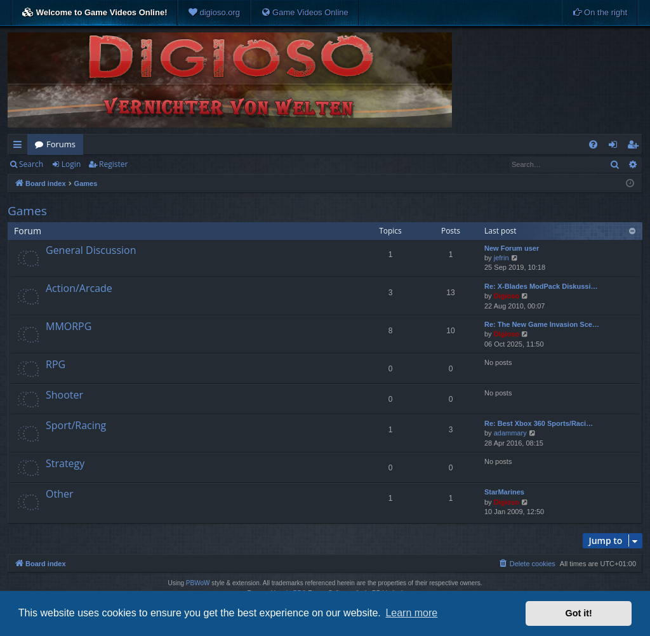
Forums (61, 144)
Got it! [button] (579, 613)
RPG (55, 364)
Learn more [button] (411, 612)
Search (31, 164)
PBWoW (198, 583)
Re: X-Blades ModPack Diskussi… (541, 286)
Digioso (506, 296)
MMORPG (68, 326)
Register (113, 164)
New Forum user (511, 248)
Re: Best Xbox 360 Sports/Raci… (538, 423)
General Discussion (91, 250)
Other (59, 494)
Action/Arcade (79, 288)
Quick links (20, 146)
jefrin (501, 258)
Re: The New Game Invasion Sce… (541, 324)
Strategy (65, 463)
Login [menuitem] (615, 146)
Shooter (64, 395)
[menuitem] (214, 12)
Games (27, 210)
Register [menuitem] (635, 146)
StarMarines (504, 492)
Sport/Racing (76, 425)
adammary (510, 433)
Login (71, 164)
